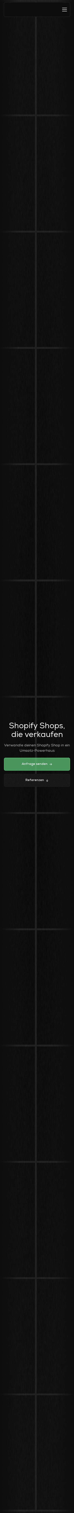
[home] (11, 9)
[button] (64, 9)
